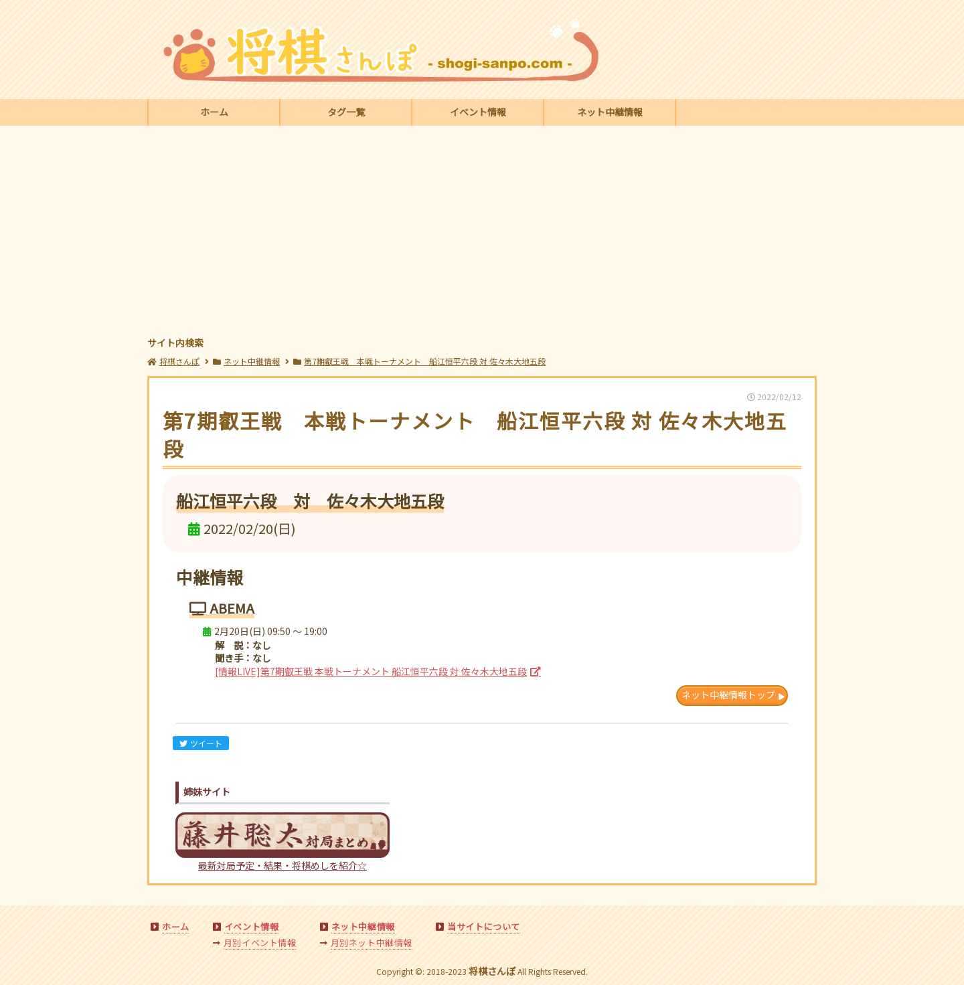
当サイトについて (483, 926)
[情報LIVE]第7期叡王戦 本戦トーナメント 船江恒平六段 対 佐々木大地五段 (371, 671)
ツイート (200, 743)
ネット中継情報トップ (728, 694)
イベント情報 (478, 111)
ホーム (214, 111)
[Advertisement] (482, 233)
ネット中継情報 (610, 111)
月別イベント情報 (260, 942)
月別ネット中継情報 (371, 942)
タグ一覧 (346, 111)
